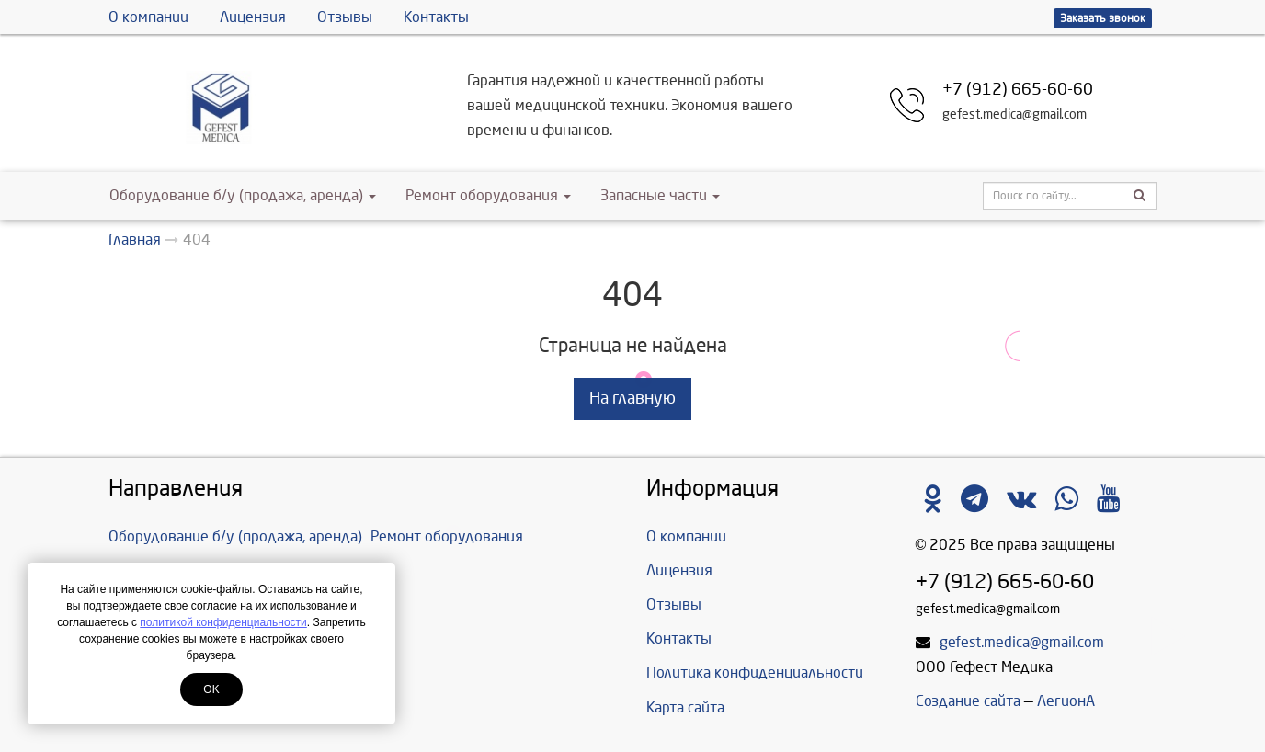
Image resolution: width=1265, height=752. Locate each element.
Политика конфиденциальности (754, 672)
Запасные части (660, 195)
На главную (632, 398)
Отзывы (344, 17)
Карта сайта (685, 707)
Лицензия (253, 17)
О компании (148, 17)
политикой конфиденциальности (223, 622)
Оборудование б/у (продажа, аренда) (242, 195)
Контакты (436, 17)
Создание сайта (968, 701)
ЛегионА (1066, 701)
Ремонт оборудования (488, 195)
